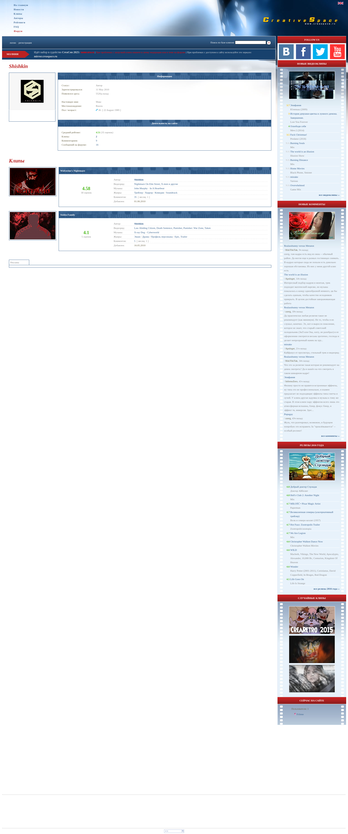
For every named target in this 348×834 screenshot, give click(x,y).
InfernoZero (291, 381)
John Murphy (141, 188)
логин (13, 42)
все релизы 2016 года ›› (327, 588)
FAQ (16, 27)
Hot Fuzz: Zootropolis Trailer (305, 524)
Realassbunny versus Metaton (299, 245)
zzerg (288, 311)
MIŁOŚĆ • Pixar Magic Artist (305, 503)
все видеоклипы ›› (329, 194)
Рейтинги (19, 22)
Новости (19, 9)
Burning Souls (297, 143)
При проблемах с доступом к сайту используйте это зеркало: (219, 52)
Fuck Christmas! (298, 134)
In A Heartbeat (157, 188)
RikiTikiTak (291, 249)
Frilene (300, 714)
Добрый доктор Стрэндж (303, 486)
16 (97, 144)
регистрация (25, 42)
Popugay (288, 414)
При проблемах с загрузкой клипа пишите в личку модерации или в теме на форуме (140, 52)
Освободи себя (298, 126)
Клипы (18, 14)
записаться (87, 52)
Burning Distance (299, 160)
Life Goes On (297, 579)
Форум (18, 31)
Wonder (294, 566)
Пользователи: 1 (300, 708)
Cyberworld (153, 232)
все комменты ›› (330, 435)
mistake (294, 176)
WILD (293, 550)
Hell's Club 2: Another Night (304, 495)
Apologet (290, 278)
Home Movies (297, 168)
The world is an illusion (302, 151)
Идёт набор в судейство (57, 52)
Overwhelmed (297, 185)
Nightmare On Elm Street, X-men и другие (156, 184)
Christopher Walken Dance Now (306, 541)
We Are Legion (298, 533)
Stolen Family (67, 214)
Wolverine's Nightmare (72, 170)
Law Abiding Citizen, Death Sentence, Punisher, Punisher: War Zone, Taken (172, 228)
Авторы (18, 18)
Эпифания (295, 105)
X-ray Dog (139, 232)
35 (135, 197)
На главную (21, 5)
